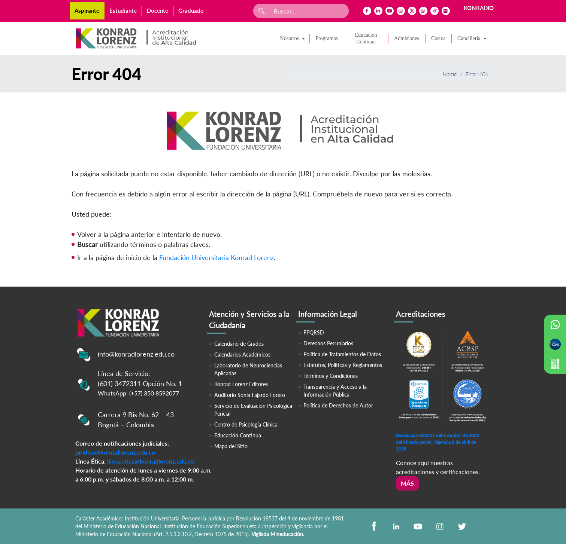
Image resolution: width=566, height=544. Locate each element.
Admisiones (406, 38)
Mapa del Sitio (231, 446)
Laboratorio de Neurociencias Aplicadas (248, 369)
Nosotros (289, 38)
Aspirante (87, 10)
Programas (326, 38)
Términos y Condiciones (330, 376)
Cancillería (468, 38)
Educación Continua (366, 38)
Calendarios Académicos (242, 354)
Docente (157, 10)
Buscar (87, 244)
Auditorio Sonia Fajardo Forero (249, 395)
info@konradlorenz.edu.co (136, 354)
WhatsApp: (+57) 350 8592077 (138, 393)
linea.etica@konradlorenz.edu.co (150, 461)
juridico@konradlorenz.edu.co (115, 452)
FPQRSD (313, 332)
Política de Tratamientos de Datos (342, 354)
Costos (438, 38)
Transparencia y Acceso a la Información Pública (335, 390)
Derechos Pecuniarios (328, 343)
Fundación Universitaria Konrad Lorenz (216, 257)
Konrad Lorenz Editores (241, 384)
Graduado (191, 10)
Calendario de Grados (239, 343)
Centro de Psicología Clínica (246, 424)
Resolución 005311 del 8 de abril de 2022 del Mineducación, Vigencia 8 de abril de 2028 (437, 442)
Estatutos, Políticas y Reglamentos (342, 365)
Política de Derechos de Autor (338, 405)
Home (449, 73)
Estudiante (123, 10)
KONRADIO (479, 7)
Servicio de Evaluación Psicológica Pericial (253, 410)
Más (407, 483)
